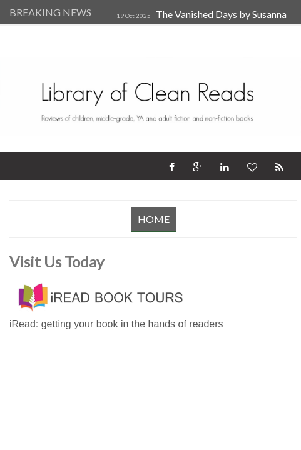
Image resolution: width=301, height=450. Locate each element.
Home (154, 219)
